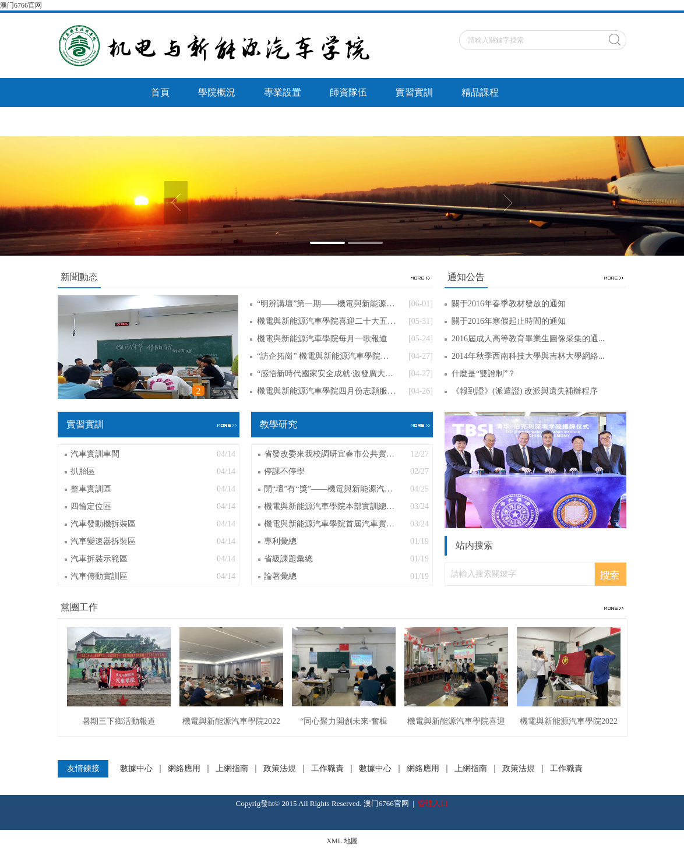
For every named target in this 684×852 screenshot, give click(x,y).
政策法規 (279, 769)
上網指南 (232, 769)
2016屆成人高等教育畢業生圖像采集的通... (528, 338)
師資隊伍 (348, 92)
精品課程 (480, 92)
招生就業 (235, 121)
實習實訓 (414, 92)
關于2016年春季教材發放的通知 (509, 303)
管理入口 (433, 803)
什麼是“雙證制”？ (484, 373)
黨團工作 (301, 121)
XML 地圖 (341, 841)
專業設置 (282, 92)
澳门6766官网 (21, 5)
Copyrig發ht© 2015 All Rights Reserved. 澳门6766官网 (322, 803)
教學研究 (169, 121)
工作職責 (327, 769)
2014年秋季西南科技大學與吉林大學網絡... (528, 356)
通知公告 (367, 121)
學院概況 (216, 92)
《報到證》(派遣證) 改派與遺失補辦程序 (525, 391)
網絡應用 (184, 769)
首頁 (160, 92)
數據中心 (136, 769)
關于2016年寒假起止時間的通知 (509, 321)
